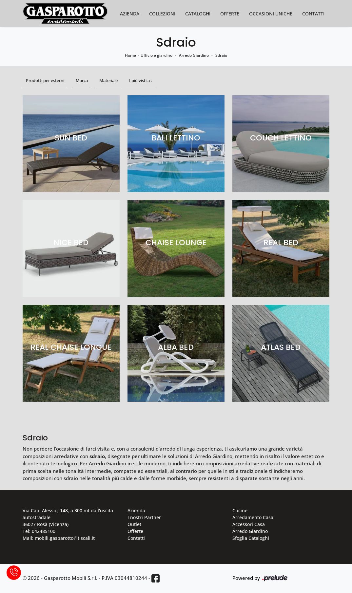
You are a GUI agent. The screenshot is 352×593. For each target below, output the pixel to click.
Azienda (129, 14)
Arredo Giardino (194, 55)
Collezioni (162, 14)
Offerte (229, 14)
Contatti (313, 14)
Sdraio (221, 55)
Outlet (134, 524)
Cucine (239, 510)
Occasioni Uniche (270, 14)
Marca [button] (82, 80)
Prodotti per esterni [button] (45, 80)
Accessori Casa (248, 524)
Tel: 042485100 (39, 531)
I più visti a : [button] (140, 80)
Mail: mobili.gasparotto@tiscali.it (59, 538)
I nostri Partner (144, 517)
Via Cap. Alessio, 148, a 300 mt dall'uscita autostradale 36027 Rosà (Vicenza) (68, 517)
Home (130, 55)
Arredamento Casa (252, 517)
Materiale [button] (108, 80)
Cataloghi (197, 14)
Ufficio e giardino (156, 55)
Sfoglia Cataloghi (250, 538)
